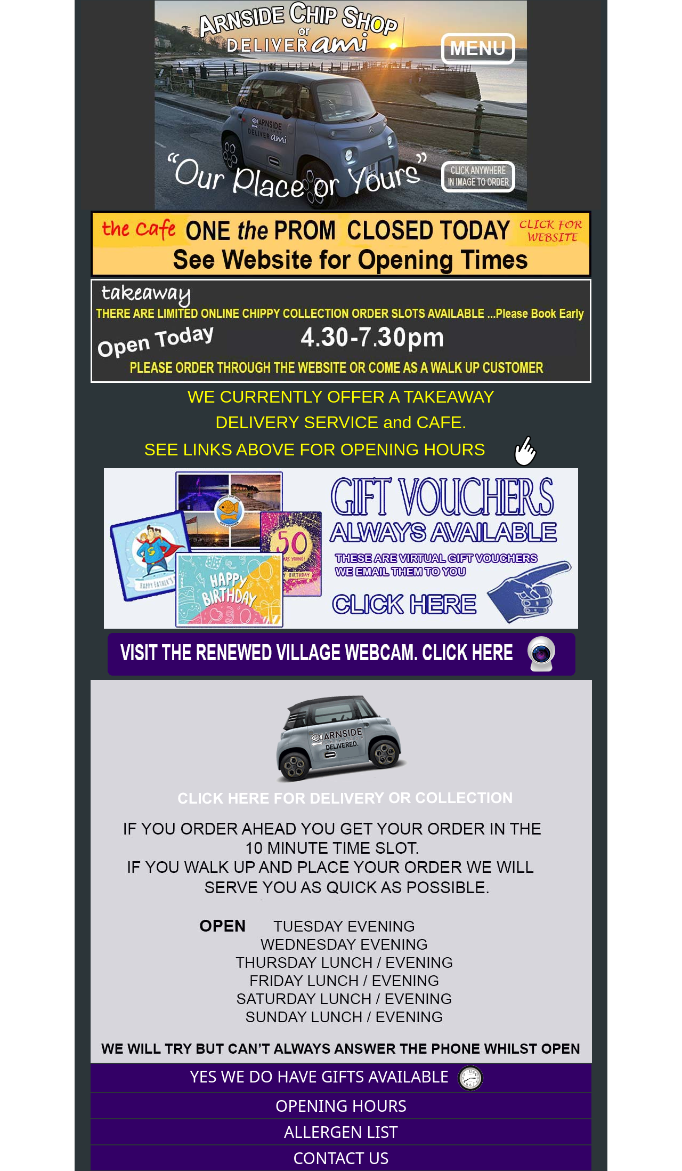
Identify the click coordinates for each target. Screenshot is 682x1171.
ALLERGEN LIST (341, 1132)
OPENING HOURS (341, 1106)
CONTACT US (341, 1158)
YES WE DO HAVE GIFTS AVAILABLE (341, 1078)
